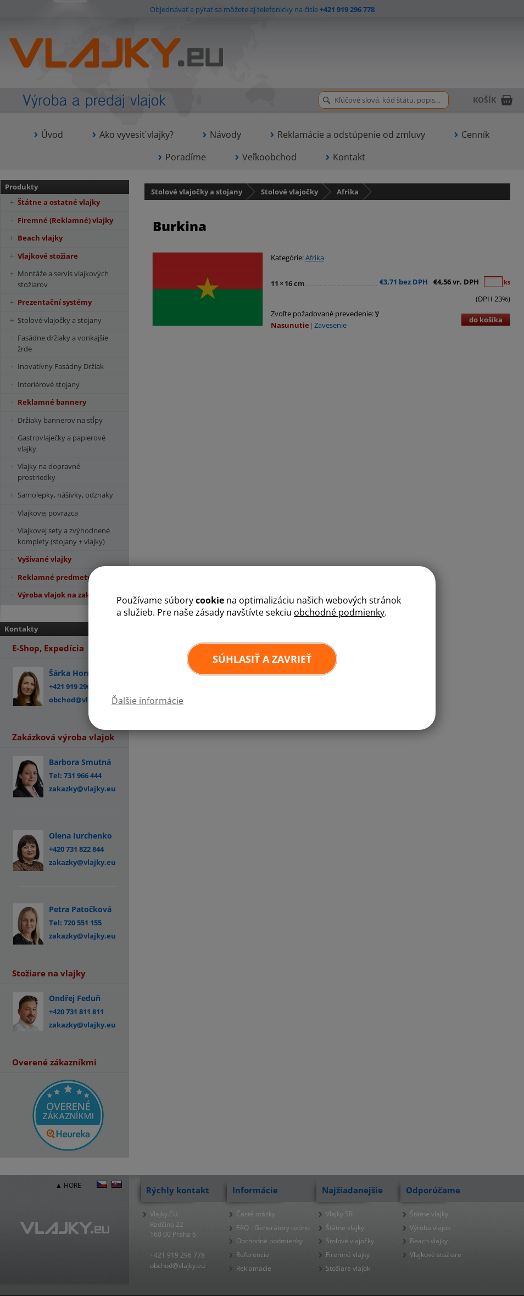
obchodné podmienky (339, 612)
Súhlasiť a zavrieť (262, 659)
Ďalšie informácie (147, 701)
